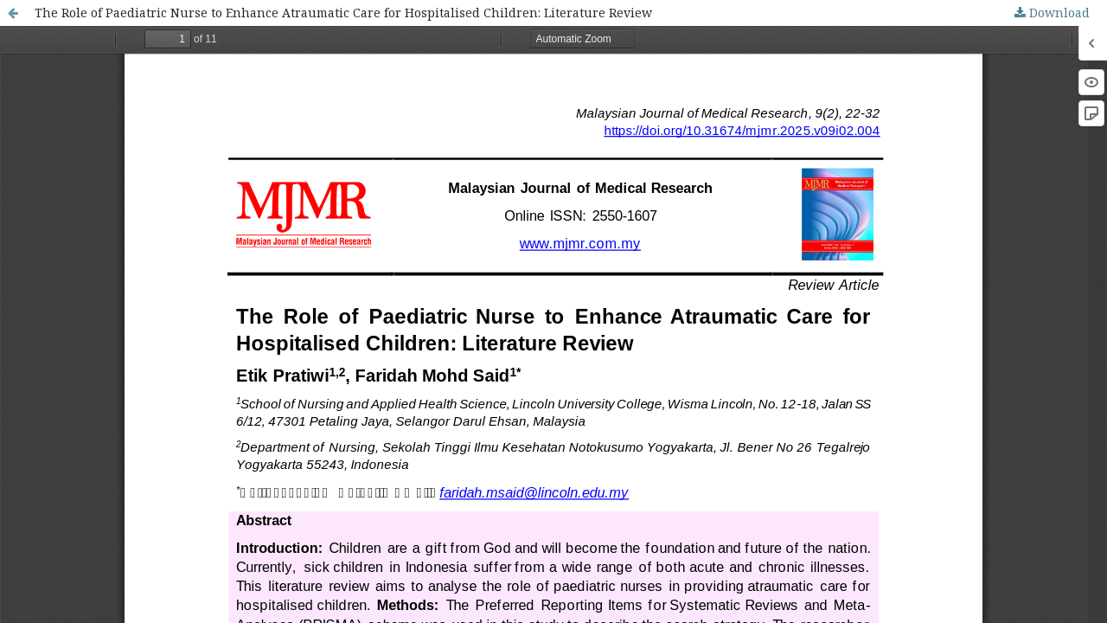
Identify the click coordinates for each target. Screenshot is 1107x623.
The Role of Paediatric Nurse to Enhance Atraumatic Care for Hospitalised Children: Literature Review (343, 12)
